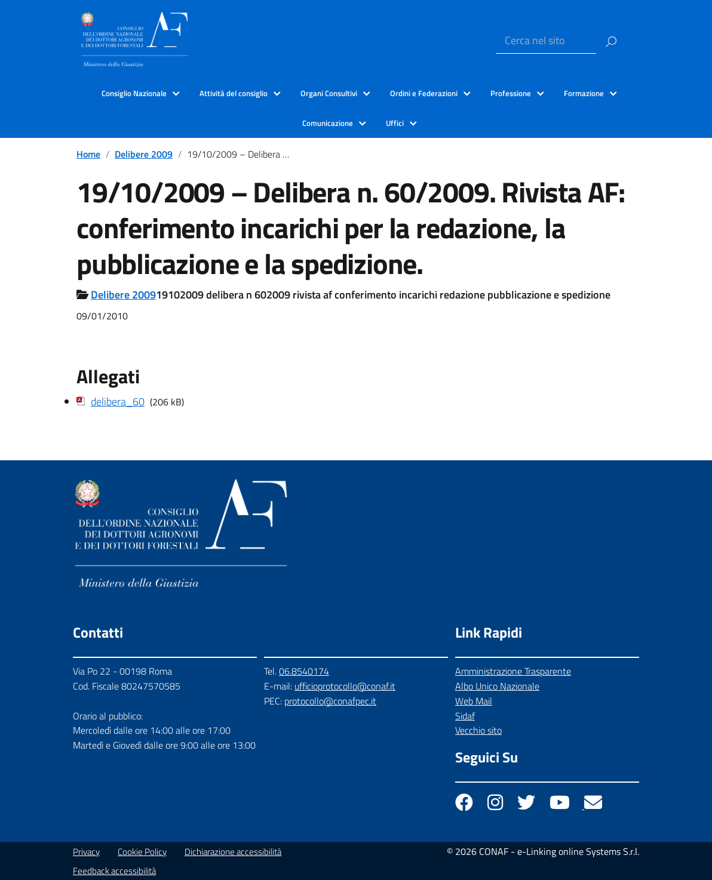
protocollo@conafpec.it (330, 701)
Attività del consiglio (234, 93)
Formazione (584, 93)
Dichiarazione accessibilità (233, 852)
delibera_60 (118, 401)
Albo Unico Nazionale (497, 686)
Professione (510, 93)
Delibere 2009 (144, 154)
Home (88, 154)
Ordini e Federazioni (424, 93)
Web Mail (473, 701)
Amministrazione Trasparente (513, 671)
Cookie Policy (142, 852)
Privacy (86, 852)
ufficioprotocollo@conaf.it (344, 686)
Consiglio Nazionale (134, 93)
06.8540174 (304, 671)
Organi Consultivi (328, 93)
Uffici (395, 123)
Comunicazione (327, 123)
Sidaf (465, 716)
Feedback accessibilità (114, 871)
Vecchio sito (478, 730)
